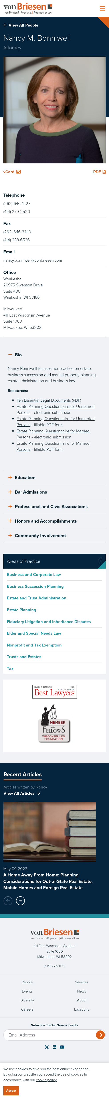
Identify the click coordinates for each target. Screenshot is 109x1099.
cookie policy (46, 1080)
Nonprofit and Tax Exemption (34, 645)
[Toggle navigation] (102, 8)
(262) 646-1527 (16, 203)
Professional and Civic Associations (48, 506)
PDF (99, 172)
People (27, 982)
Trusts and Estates (24, 657)
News (81, 991)
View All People (20, 25)
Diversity (27, 1000)
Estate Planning (21, 610)
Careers (27, 1009)
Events (27, 991)
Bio (15, 354)
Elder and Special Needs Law (34, 633)
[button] (20, 900)
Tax (10, 668)
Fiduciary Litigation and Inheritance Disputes (49, 622)
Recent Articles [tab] (23, 774)
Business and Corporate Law (34, 574)
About (81, 1000)
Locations (81, 1009)
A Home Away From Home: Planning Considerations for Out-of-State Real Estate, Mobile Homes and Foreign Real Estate (48, 881)
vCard (12, 172)
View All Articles (19, 793)
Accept (11, 1090)
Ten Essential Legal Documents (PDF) (49, 400)
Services (81, 982)
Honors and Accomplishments (42, 521)
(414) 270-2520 (16, 212)
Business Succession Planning (35, 586)
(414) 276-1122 (54, 966)
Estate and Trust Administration (36, 598)
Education (22, 477)
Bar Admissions (27, 492)
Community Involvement (37, 535)
